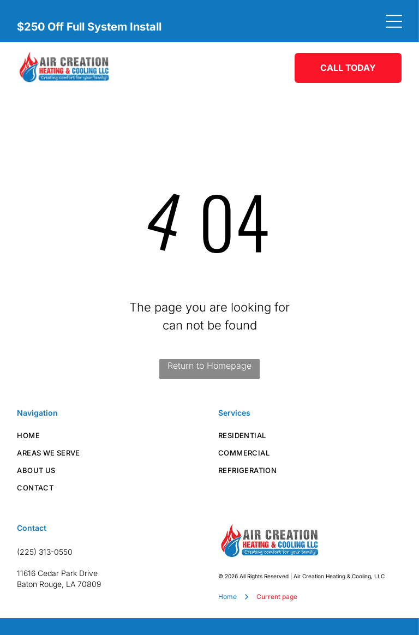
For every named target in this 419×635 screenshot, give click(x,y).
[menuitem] (109, 435)
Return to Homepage (209, 365)
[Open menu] (394, 21)
